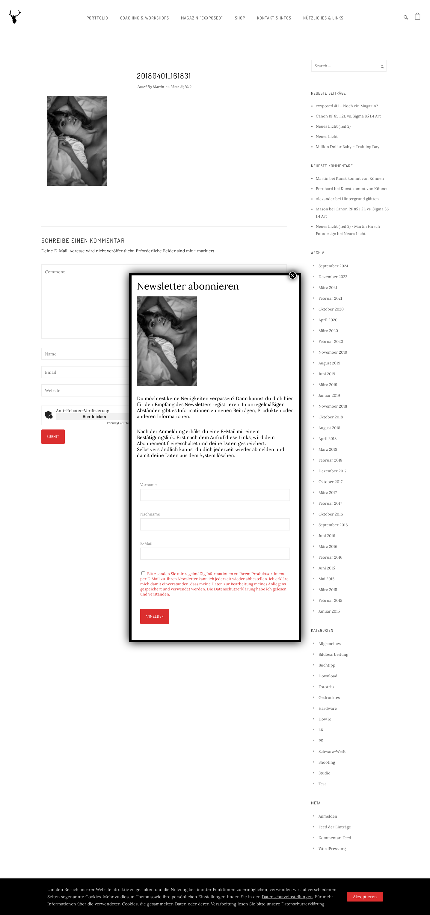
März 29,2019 (181, 87)
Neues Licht (327, 136)
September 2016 (333, 524)
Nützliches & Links (323, 17)
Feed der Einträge (335, 827)
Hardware (328, 708)
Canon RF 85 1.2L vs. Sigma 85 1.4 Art (348, 116)
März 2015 (328, 589)
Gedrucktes (329, 697)
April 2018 (328, 438)
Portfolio (97, 17)
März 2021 (328, 287)
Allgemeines (330, 643)
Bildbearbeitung (333, 654)
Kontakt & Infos (274, 17)
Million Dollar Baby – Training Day (347, 146)
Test (322, 783)
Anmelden (328, 816)
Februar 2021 (330, 298)
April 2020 (328, 319)
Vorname (148, 484)
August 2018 (329, 427)
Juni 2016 (327, 535)
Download (328, 676)
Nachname (150, 514)
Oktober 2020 (331, 309)
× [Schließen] (292, 275)
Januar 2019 (329, 395)
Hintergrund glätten (360, 198)
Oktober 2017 (331, 481)
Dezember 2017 (332, 471)
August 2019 (329, 363)
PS (321, 740)
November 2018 (333, 406)
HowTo (325, 719)
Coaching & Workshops (144, 17)
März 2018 (328, 449)
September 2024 (333, 266)
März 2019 (328, 384)
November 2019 (333, 352)
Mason (322, 209)
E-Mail (146, 543)
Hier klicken (94, 416)
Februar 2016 (331, 557)
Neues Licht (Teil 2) (333, 126)
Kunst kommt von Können (360, 178)
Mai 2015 (326, 578)
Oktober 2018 (331, 417)
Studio (325, 773)
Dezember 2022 (333, 276)
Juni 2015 (327, 568)
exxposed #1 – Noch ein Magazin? (347, 105)
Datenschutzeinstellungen (287, 896)
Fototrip (326, 686)
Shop (240, 17)
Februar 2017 (330, 503)
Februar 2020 (331, 341)
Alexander (325, 198)
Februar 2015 (330, 600)
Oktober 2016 (331, 514)
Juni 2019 (327, 373)
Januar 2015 (329, 611)
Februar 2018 (330, 460)
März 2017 (328, 492)
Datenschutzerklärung (303, 904)
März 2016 (328, 546)
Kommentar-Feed (335, 837)
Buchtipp (327, 665)
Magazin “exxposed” (202, 17)
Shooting (327, 762)
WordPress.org (332, 848)
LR (321, 729)
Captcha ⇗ (120, 423)
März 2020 (328, 330)
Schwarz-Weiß (332, 751)
